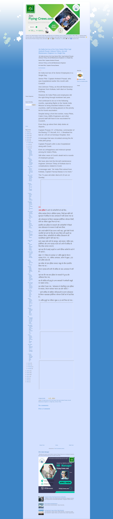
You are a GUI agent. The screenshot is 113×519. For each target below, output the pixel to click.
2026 (28, 131)
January (30, 368)
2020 (28, 370)
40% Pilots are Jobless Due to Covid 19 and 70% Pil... (30, 170)
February (30, 366)
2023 (28, 137)
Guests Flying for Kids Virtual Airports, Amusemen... (30, 153)
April (29, 363)
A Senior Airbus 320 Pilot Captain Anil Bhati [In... (30, 357)
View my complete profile (82, 81)
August (29, 142)
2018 (28, 374)
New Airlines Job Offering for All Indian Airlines (30, 247)
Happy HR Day (30, 241)
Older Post (71, 445)
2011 (28, 381)
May (29, 147)
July (29, 144)
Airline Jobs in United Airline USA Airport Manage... (30, 255)
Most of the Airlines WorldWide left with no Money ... (30, 178)
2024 (28, 135)
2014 (28, 379)
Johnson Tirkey (58, 401)
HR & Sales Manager (43, 452)
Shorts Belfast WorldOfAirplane (50, 503)
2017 (28, 376)
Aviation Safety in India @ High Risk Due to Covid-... (30, 311)
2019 (28, 372)
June (29, 146)
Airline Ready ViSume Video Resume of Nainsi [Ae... (30, 277)
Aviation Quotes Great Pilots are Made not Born (30, 197)
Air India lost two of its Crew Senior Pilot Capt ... (30, 293)
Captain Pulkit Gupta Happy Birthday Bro (30, 269)
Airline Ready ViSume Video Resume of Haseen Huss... (30, 302)
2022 (28, 139)
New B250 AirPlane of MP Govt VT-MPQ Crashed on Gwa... (30, 329)
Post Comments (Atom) (59, 448)
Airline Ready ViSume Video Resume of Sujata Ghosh (30, 161)
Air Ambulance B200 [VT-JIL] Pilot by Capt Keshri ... (30, 320)
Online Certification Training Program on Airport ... (30, 234)
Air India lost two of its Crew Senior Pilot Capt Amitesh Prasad (54, 400)
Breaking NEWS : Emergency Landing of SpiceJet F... (30, 205)
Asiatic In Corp (81, 79)
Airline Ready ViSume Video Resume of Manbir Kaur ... (30, 338)
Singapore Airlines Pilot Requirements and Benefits (55, 496)
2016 (28, 378)
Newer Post (42, 445)
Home (56, 445)
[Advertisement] (60, 43)
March (29, 364)
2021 (28, 140)
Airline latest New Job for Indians (30, 262)
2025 (28, 133)
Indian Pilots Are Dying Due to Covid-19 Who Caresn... (30, 224)
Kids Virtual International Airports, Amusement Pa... (30, 285)
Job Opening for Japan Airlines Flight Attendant (54, 510)
